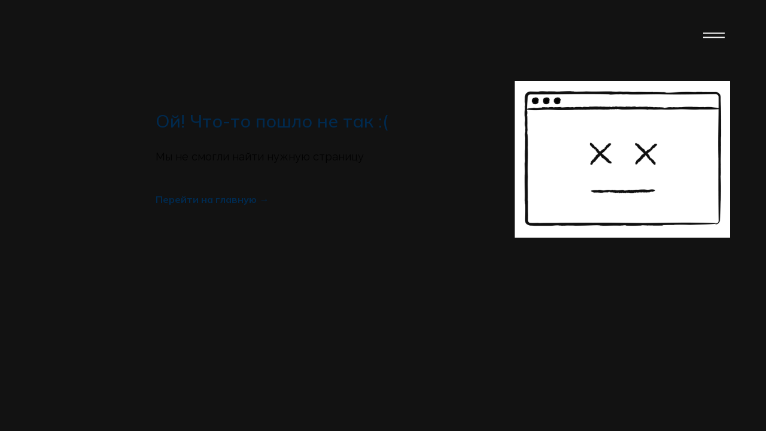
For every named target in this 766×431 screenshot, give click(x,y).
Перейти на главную (206, 199)
